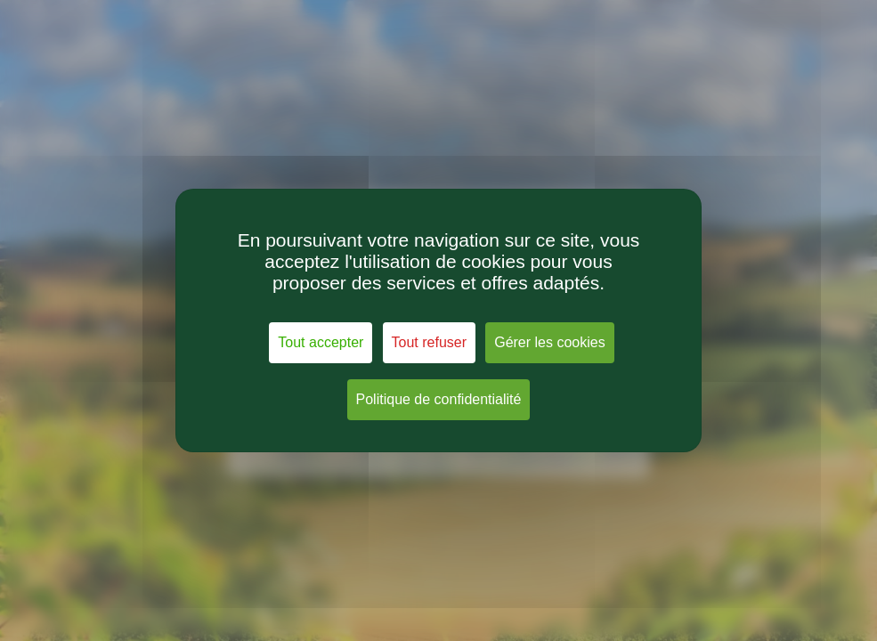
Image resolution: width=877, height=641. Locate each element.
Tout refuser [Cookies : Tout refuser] (429, 342)
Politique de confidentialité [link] (439, 399)
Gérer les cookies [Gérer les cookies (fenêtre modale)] (549, 342)
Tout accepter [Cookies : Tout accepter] (320, 342)
